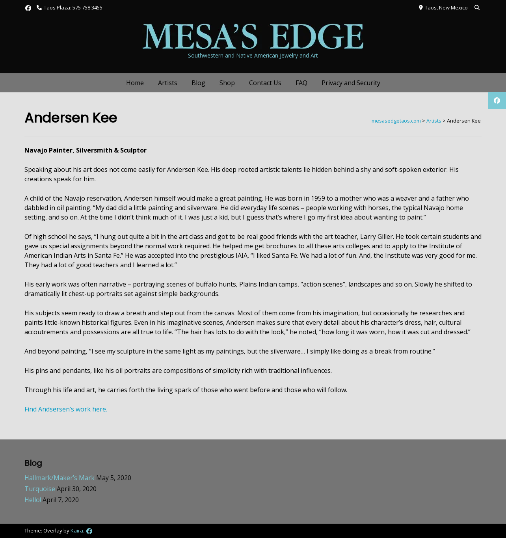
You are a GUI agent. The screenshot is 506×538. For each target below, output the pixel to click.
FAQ (301, 82)
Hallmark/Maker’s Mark (59, 477)
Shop (227, 82)
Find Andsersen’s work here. (65, 409)
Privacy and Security (351, 82)
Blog (198, 82)
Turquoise (39, 488)
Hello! (32, 499)
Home (135, 82)
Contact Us (265, 82)
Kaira (77, 530)
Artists (167, 82)
